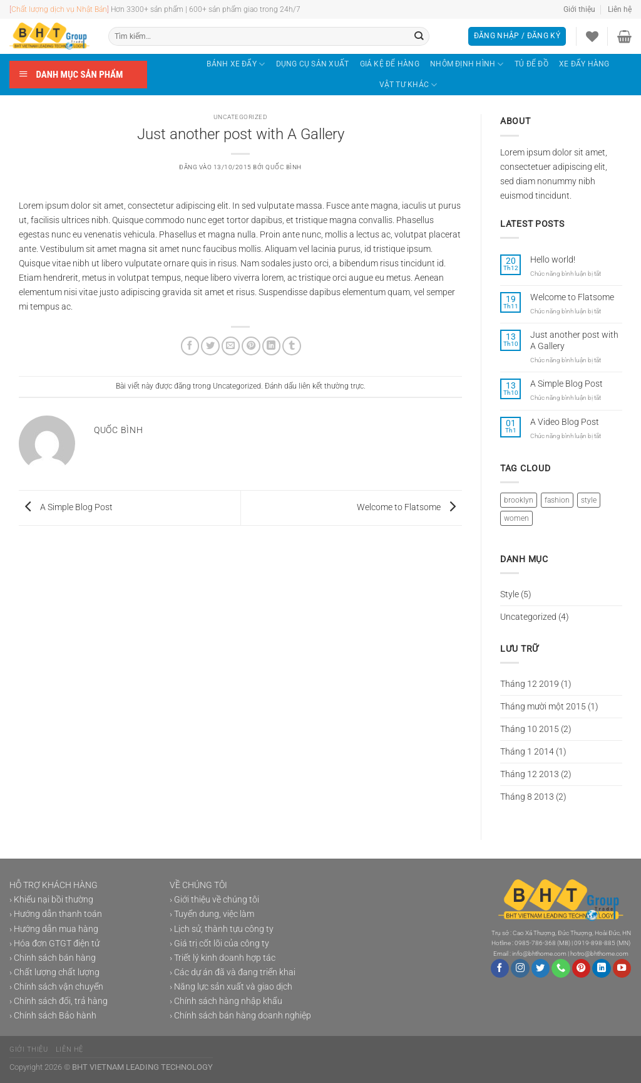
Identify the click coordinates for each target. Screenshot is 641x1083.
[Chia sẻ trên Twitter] (210, 346)
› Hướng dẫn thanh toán (55, 914)
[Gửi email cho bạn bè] (231, 346)
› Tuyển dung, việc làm (212, 914)
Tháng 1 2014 (527, 751)
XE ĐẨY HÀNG (584, 64)
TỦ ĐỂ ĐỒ (531, 64)
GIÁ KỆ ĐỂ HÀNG (389, 64)
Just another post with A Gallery (574, 340)
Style (509, 594)
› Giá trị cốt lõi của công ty (219, 943)
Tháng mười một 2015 (543, 706)
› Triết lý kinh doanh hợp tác (222, 958)
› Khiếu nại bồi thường (51, 899)
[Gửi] (419, 36)
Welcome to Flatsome (409, 507)
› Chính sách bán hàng (52, 958)
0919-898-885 (594, 942)
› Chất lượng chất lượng (54, 972)
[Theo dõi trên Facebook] (500, 968)
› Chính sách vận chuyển (56, 986)
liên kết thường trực (331, 386)
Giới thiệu (579, 9)
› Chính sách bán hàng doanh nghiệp (240, 1015)
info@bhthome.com (539, 953)
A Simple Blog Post (66, 507)
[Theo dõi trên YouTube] (622, 968)
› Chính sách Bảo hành (52, 1015)
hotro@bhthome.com (599, 953)
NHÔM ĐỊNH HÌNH (467, 64)
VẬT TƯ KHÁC (408, 85)
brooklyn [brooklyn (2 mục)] (518, 500)
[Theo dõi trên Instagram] (520, 968)
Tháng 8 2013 (527, 797)
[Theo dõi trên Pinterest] (581, 968)
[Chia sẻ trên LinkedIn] (271, 346)
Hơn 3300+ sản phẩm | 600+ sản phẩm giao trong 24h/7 (197, 9)
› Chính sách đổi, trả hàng (58, 1001)
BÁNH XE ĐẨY (236, 64)
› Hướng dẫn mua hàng (53, 929)
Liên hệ (620, 9)
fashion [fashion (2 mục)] (557, 500)
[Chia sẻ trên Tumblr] (291, 346)
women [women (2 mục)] (516, 518)
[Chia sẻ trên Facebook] (190, 346)
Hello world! (552, 259)
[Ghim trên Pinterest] (251, 346)
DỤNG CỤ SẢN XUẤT (312, 64)
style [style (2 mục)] (589, 500)
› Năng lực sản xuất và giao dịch (231, 986)
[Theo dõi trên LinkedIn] (601, 968)
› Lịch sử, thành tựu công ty (222, 929)
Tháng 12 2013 (529, 774)
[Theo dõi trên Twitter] (540, 968)
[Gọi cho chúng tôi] (560, 968)
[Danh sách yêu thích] (592, 36)
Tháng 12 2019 (529, 684)
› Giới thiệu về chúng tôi (214, 899)
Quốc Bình (283, 167)
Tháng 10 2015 (529, 729)
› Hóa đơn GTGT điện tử (54, 943)
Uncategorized (240, 116)
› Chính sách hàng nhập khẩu (226, 1001)
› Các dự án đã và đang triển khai (232, 972)
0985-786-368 (535, 942)
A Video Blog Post (564, 422)
